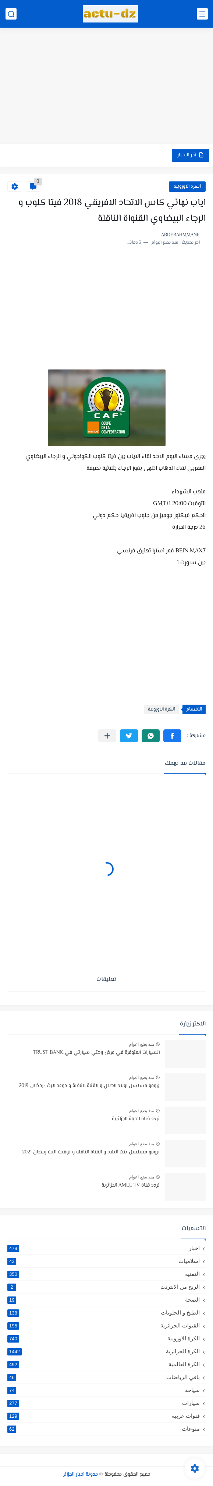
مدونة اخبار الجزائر (80, 1475)
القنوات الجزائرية (103, 1325)
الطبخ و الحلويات (103, 1312)
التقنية (103, 1274)
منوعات (103, 1429)
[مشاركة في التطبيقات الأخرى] (107, 735)
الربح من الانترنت (103, 1287)
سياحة (103, 1390)
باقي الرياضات (103, 1377)
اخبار (103, 1248)
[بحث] (11, 14)
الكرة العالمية (103, 1364)
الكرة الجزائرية (103, 1351)
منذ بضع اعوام (141, 1044)
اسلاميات (103, 1261)
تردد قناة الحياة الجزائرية (136, 1119)
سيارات (103, 1403)
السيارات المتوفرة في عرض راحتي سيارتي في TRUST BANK (96, 1053)
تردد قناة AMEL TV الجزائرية (131, 1185)
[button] (172, 735)
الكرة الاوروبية (187, 186)
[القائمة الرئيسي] (202, 14)
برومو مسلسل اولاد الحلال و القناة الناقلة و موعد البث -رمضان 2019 (89, 1086)
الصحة (103, 1299)
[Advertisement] (106, 86)
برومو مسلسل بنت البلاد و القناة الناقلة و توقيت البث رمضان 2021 (91, 1152)
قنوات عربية (103, 1416)
